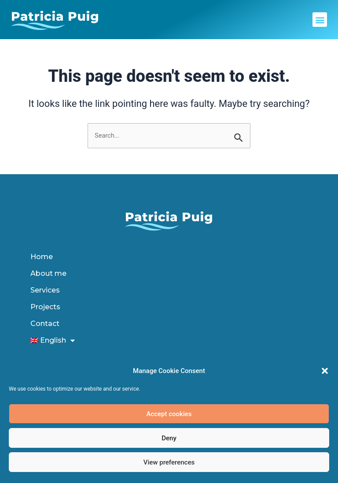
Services (45, 290)
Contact (44, 323)
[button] (324, 370)
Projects (45, 307)
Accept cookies (168, 414)
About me (48, 273)
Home (41, 256)
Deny (169, 438)
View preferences (169, 462)
